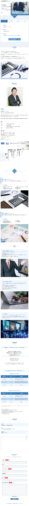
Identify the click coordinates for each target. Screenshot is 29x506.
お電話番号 (4, 473)
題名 (3, 477)
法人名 (3, 464)
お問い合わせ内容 (5, 482)
